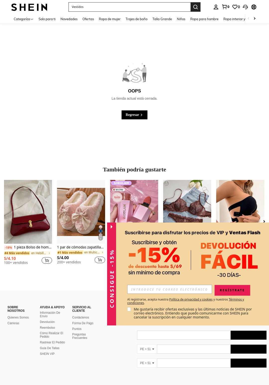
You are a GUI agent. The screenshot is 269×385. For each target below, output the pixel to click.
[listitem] (28, 224)
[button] (245, 7)
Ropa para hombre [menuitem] (204, 19)
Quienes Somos (18, 317)
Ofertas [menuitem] (88, 19)
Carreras (13, 323)
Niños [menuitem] (181, 19)
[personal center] (216, 7)
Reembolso (47, 327)
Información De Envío (50, 314)
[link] (225, 7)
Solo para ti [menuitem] (47, 19)
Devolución (47, 322)
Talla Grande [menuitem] (162, 19)
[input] (169, 289)
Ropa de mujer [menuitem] (110, 19)
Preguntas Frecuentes (79, 336)
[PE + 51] (147, 349)
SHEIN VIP (47, 354)
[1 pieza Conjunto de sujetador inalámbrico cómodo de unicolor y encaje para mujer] (187, 212)
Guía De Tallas (50, 348)
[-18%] (8, 247)
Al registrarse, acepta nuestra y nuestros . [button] (185, 301)
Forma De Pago (82, 323)
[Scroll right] (254, 19)
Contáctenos (80, 317)
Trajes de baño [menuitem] (136, 19)
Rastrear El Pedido (52, 342)
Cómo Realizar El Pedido (51, 334)
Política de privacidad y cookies (190, 299)
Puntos (76, 329)
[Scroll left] (248, 19)
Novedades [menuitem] (69, 19)
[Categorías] (23, 19)
